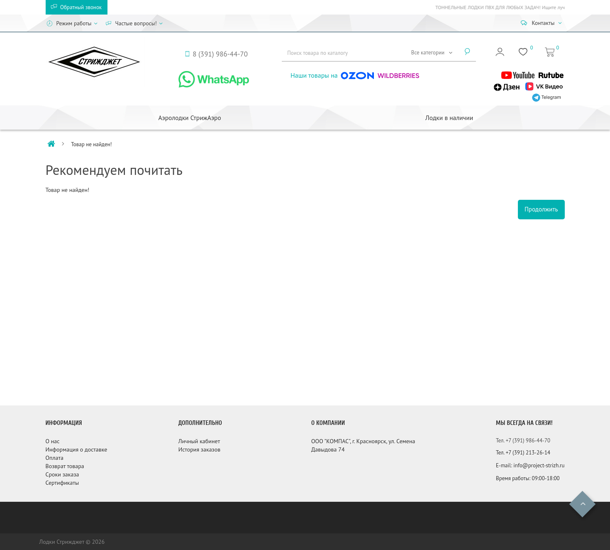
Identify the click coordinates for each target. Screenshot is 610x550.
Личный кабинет (199, 441)
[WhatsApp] (213, 78)
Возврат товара (65, 466)
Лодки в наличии (449, 117)
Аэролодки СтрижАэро (189, 117)
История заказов (199, 449)
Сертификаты (62, 482)
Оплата (55, 458)
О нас (53, 441)
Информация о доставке (76, 449)
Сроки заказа (62, 474)
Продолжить (541, 209)
